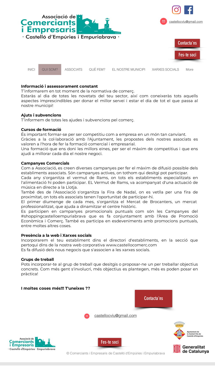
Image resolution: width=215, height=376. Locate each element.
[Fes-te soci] (187, 55)
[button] (73, 69)
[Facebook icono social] (188, 9)
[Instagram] (176, 9)
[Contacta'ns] (187, 43)
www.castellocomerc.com (131, 245)
